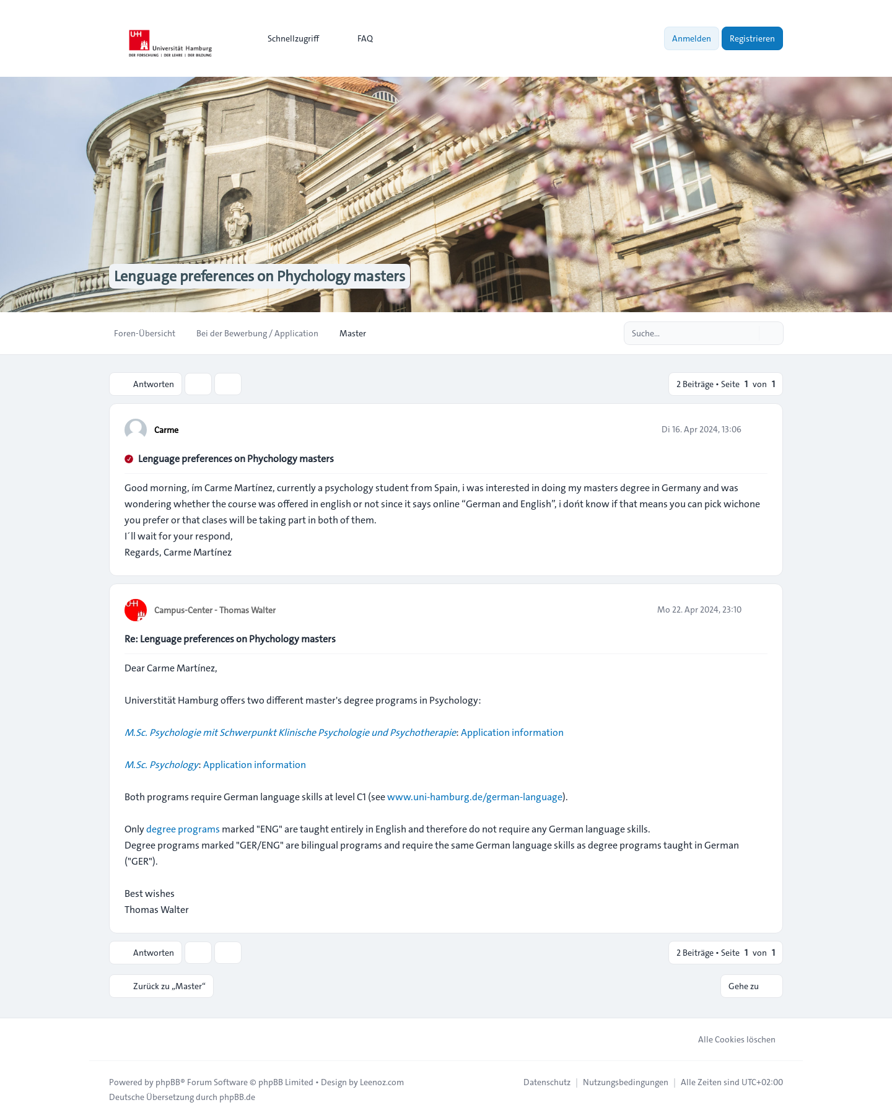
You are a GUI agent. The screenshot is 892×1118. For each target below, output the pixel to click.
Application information (512, 732)
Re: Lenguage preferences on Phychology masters (230, 639)
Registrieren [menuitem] (752, 38)
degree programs (183, 829)
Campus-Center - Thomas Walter (215, 610)
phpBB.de (237, 1097)
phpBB (167, 1082)
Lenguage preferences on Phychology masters (236, 459)
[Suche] (748, 333)
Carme (166, 430)
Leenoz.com (382, 1082)
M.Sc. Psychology (161, 765)
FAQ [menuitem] (357, 38)
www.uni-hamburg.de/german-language (474, 797)
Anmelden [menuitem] (691, 38)
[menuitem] (287, 38)
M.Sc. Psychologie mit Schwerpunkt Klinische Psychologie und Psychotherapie (290, 732)
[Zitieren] (756, 429)
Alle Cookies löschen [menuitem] (729, 1039)
